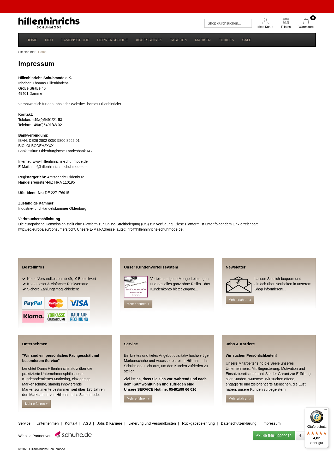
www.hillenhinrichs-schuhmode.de (60, 161)
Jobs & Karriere (109, 423)
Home (31, 40)
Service (24, 423)
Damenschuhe (75, 40)
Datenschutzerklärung (238, 423)
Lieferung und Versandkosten (152, 423)
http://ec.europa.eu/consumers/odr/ (46, 229)
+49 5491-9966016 (274, 436)
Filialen (226, 40)
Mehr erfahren (138, 304)
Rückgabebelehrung (198, 423)
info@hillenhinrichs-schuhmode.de (58, 167)
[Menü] (326, 410)
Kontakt (71, 423)
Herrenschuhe (112, 40)
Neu (49, 40)
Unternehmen (48, 423)
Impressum (272, 423)
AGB (87, 423)
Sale (247, 40)
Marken (203, 40)
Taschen (178, 40)
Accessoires (149, 40)
